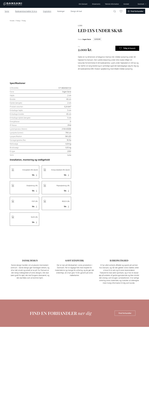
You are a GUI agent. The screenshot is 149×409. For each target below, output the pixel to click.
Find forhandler (125, 313)
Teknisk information (112, 4)
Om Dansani (83, 4)
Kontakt (126, 4)
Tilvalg (18, 21)
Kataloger (61, 11)
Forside (12, 21)
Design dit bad (76, 11)
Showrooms (96, 4)
